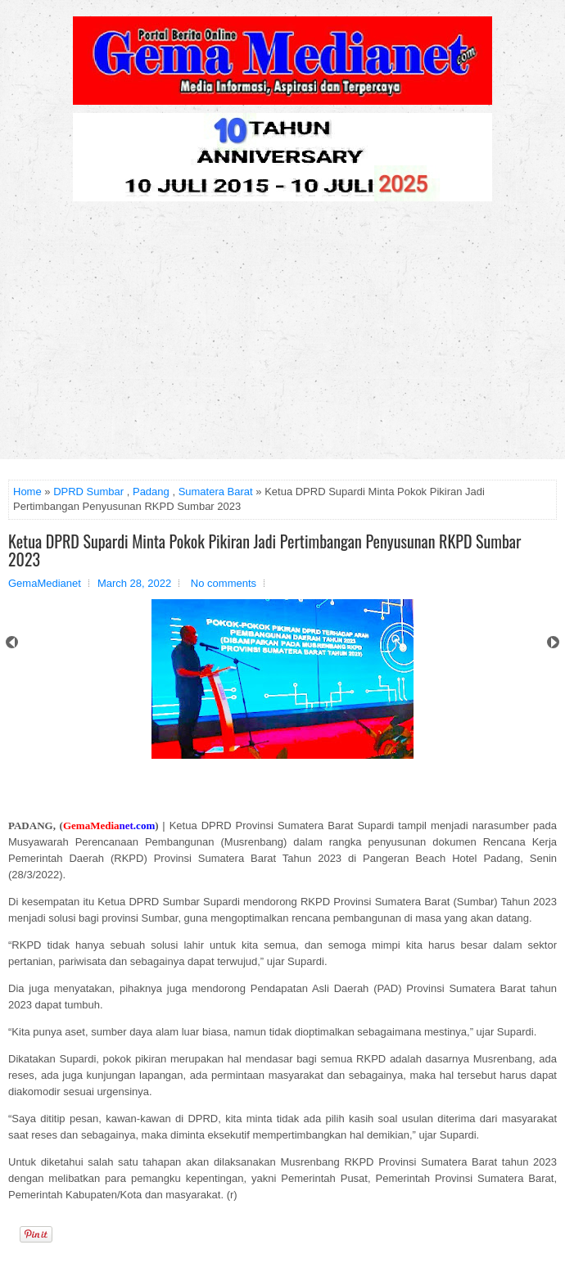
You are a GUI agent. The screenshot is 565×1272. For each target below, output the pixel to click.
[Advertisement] (282, 336)
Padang (151, 491)
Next (553, 642)
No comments (223, 583)
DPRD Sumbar (88, 491)
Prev (12, 642)
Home (27, 491)
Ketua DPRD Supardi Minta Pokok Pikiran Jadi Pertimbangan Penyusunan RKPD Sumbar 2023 (264, 550)
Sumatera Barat (216, 491)
